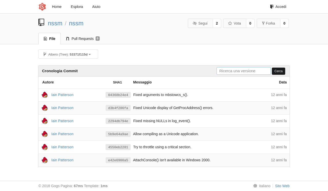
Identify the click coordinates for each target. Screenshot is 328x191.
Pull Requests (83, 38)
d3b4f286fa (118, 108)
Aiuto (96, 7)
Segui (199, 23)
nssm (55, 23)
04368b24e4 (118, 95)
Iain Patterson (62, 94)
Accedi (278, 7)
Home (56, 7)
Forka (268, 23)
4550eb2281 (118, 147)
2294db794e (118, 121)
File (49, 39)
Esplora (77, 7)
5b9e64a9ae (118, 134)
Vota (234, 23)
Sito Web (282, 186)
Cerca (278, 71)
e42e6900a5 (118, 160)
